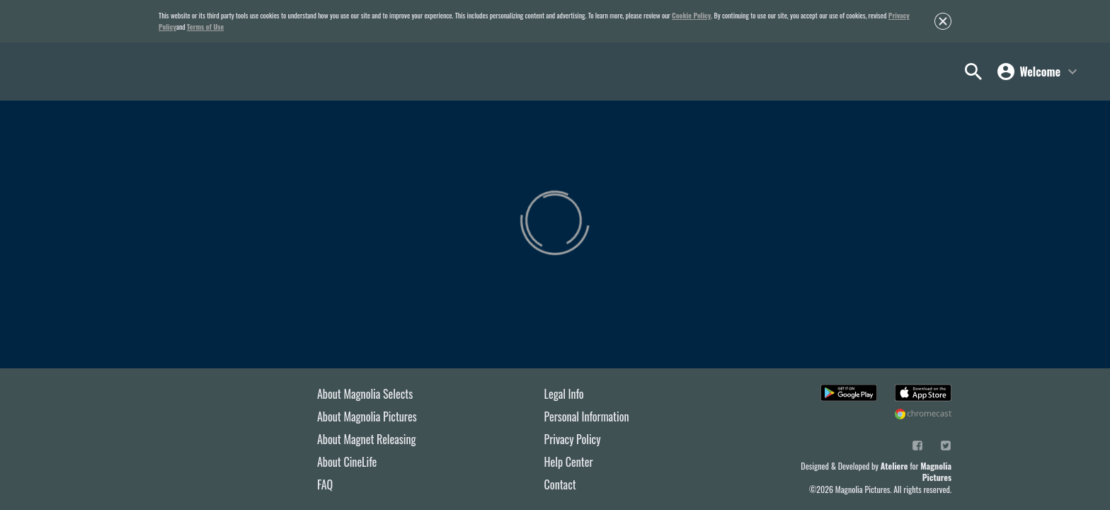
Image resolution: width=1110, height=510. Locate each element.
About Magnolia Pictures (367, 416)
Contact (560, 484)
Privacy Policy (572, 439)
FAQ (325, 484)
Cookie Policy (691, 15)
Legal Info (564, 393)
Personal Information (586, 416)
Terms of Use (205, 26)
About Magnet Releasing (366, 439)
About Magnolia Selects (365, 393)
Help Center (568, 461)
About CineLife (347, 461)
